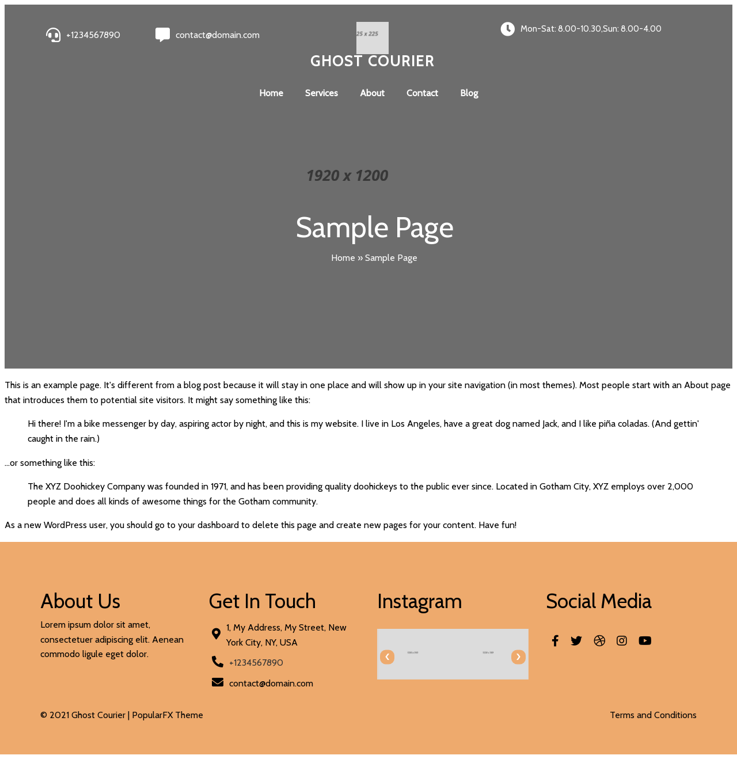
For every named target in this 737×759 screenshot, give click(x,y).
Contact (422, 93)
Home (271, 93)
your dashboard (208, 524)
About (372, 93)
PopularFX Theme (167, 714)
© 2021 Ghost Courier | (86, 714)
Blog (469, 93)
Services (321, 93)
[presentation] (387, 657)
